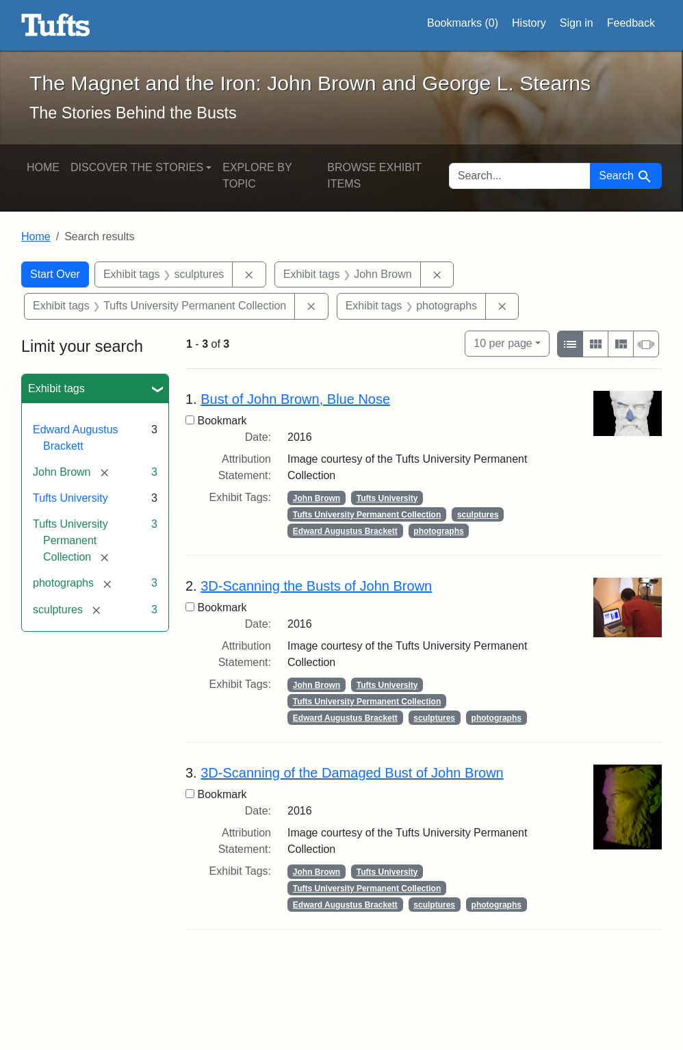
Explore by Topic (257, 176)
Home (43, 167)
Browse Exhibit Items (374, 176)
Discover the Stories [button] (136, 167)
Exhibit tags (56, 388)
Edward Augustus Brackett (345, 531)
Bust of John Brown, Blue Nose (295, 399)
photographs (438, 531)
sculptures (478, 515)
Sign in (576, 23)
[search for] (520, 176)
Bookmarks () (462, 23)
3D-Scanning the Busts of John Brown (316, 585)
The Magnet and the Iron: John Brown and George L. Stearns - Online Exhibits (55, 25)
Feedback (631, 23)
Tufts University (70, 498)
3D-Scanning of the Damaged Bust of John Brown (352, 772)
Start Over (55, 274)
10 (503, 342)
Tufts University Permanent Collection (367, 515)
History (529, 23)
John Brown (316, 498)
